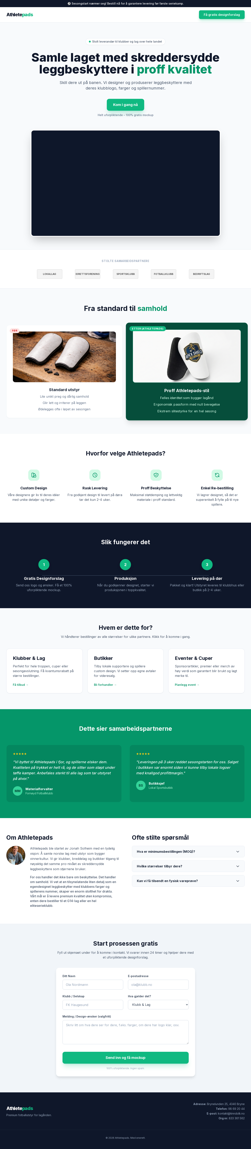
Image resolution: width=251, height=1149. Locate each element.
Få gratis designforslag (222, 15)
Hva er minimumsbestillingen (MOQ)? (188, 852)
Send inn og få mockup (125, 1058)
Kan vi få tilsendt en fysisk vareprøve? (188, 881)
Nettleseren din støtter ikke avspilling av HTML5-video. (125, 183)
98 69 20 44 (236, 1108)
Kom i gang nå (125, 105)
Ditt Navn (69, 976)
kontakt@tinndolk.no (231, 1113)
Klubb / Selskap (73, 996)
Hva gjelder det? (139, 996)
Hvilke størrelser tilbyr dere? (188, 866)
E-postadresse (138, 976)
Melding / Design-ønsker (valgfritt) (87, 1016)
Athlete (19, 14)
